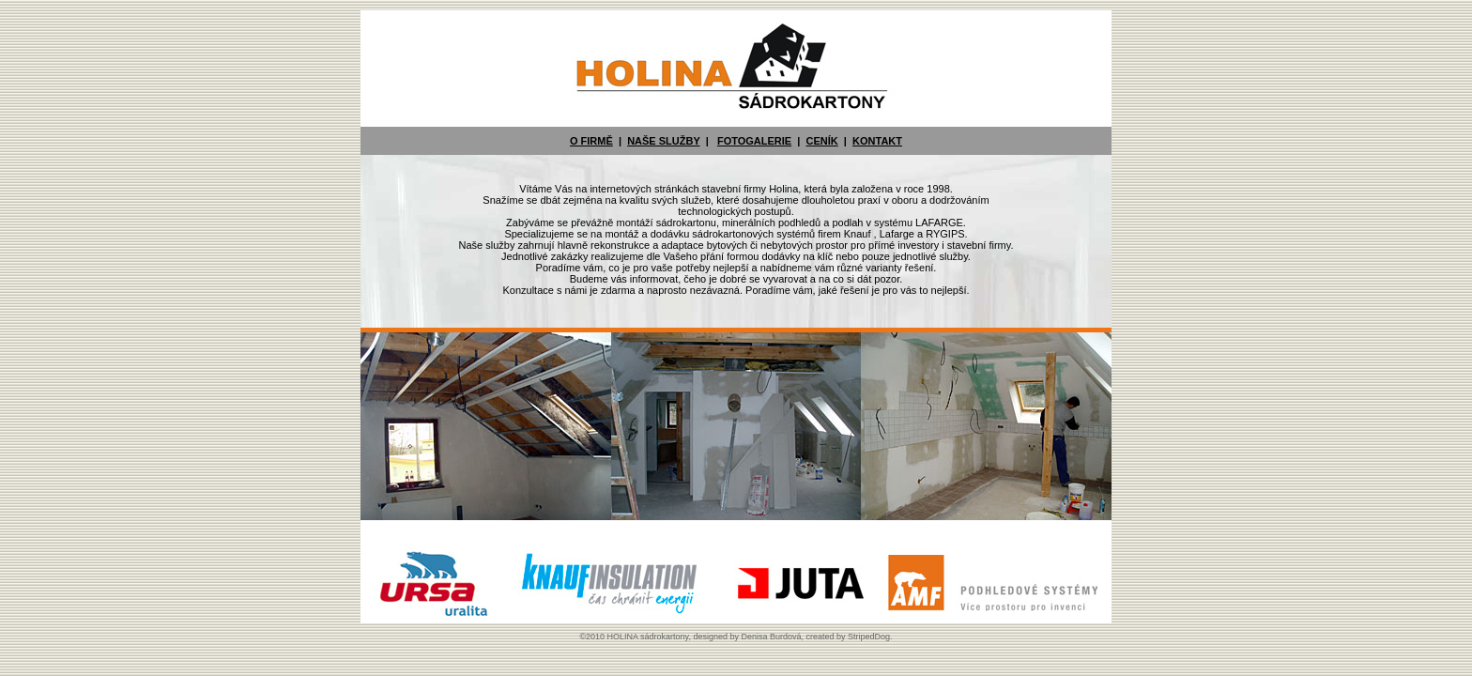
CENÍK (821, 140)
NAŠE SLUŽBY (663, 140)
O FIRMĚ (591, 140)
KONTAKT (877, 140)
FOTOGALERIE (754, 140)
